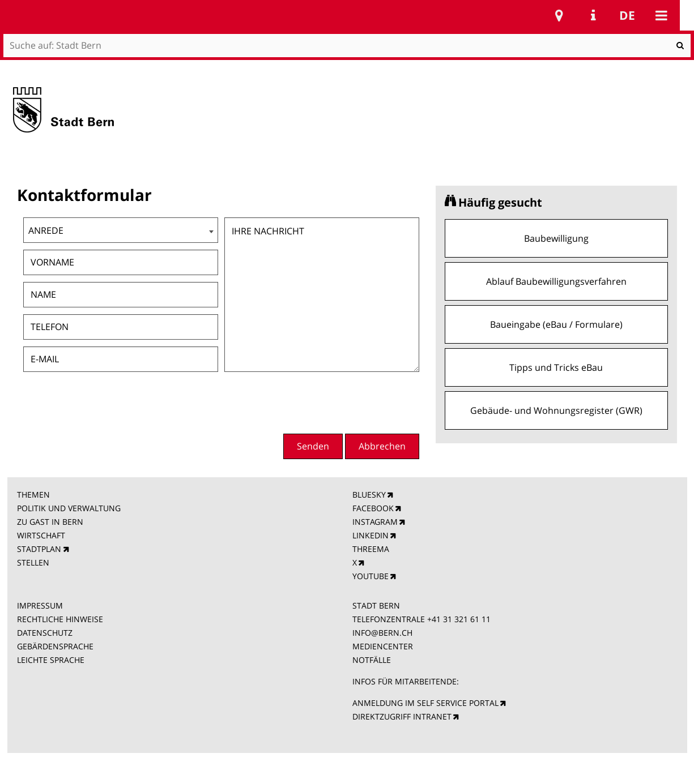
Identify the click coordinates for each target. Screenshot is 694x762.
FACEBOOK (373, 508)
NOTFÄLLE (371, 659)
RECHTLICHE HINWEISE (60, 619)
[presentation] (333, 401)
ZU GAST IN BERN (50, 521)
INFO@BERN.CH (382, 632)
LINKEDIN (370, 535)
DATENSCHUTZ (45, 632)
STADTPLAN (39, 548)
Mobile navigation (661, 15)
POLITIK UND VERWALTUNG (69, 508)
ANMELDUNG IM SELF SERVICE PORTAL (425, 702)
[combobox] (121, 230)
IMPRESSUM (40, 605)
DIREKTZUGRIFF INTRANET (402, 716)
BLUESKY (369, 494)
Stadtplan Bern (559, 15)
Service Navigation (593, 15)
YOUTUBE (370, 576)
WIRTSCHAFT (41, 535)
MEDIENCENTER (382, 646)
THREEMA (370, 548)
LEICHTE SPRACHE (50, 659)
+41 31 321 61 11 (459, 619)
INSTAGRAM (375, 521)
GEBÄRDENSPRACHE (55, 646)
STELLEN (33, 562)
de (627, 15)
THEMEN (33, 494)
